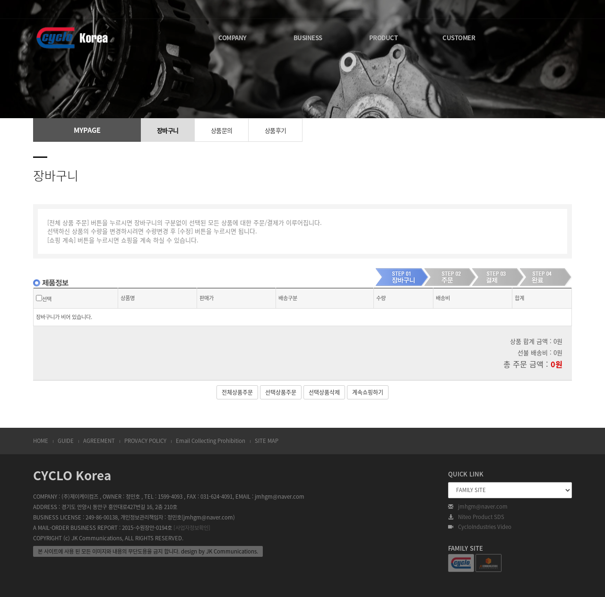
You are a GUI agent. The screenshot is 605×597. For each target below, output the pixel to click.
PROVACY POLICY (145, 441)
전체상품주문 (237, 392)
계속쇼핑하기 (367, 392)
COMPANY (232, 37)
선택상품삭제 (324, 392)
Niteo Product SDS (476, 517)
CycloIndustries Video (479, 527)
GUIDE (66, 441)
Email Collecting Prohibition (210, 441)
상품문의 (222, 130)
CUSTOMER (458, 37)
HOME (40, 441)
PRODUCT (383, 37)
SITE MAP (266, 441)
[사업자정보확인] (191, 528)
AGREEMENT (99, 441)
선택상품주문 (280, 392)
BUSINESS (308, 37)
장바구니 (168, 130)
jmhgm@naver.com (478, 506)
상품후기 (275, 130)
